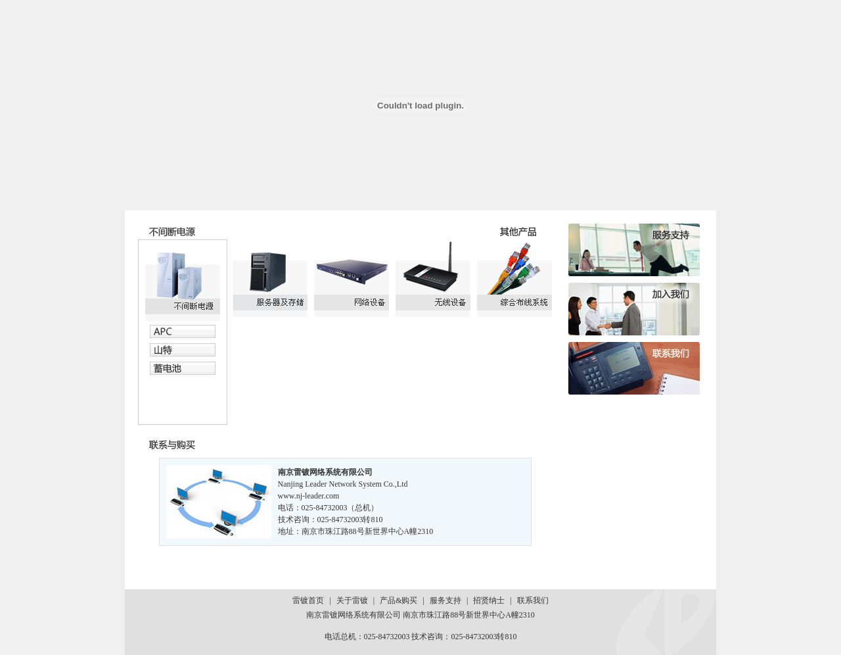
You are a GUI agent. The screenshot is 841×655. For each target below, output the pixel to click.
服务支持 (445, 600)
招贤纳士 (489, 600)
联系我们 (533, 600)
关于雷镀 (352, 600)
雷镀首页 (308, 600)
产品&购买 (398, 600)
